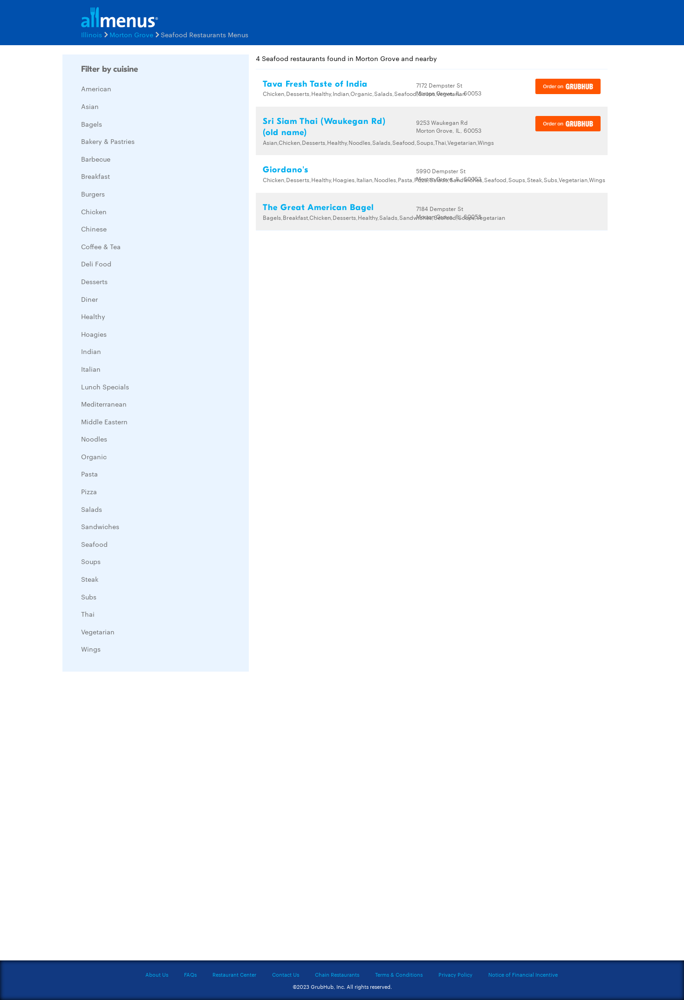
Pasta (89, 473)
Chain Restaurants (337, 974)
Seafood (94, 544)
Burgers (93, 193)
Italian (91, 369)
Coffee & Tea (101, 246)
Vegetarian (98, 631)
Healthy (93, 316)
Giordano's (285, 170)
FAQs (190, 974)
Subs (88, 596)
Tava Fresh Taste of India (315, 84)
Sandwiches (100, 526)
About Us (156, 974)
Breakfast (95, 176)
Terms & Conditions (399, 974)
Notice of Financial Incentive (523, 974)
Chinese (94, 228)
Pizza (89, 491)
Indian (91, 351)
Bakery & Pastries (108, 141)
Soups (91, 561)
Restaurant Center (234, 974)
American (96, 88)
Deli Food (96, 263)
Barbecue (95, 158)
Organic (94, 456)
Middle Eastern (104, 421)
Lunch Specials (105, 386)
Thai (88, 614)
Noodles (94, 438)
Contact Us (285, 974)
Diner (89, 299)
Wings (91, 648)
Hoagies (94, 334)
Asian (90, 106)
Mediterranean (104, 403)
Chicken (94, 211)
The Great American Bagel (318, 207)
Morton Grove (131, 34)
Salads (91, 509)
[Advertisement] (132, 818)
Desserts (94, 281)
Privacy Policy (455, 974)
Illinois (91, 34)
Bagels (91, 124)
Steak (89, 579)
